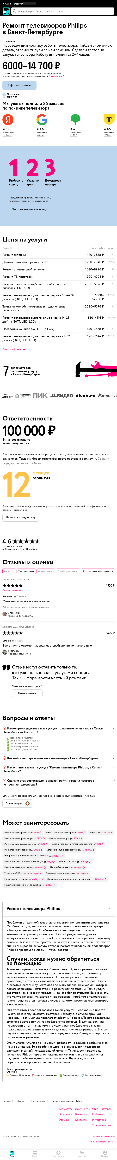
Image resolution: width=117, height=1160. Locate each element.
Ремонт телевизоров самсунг (18, 838)
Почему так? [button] (56, 76)
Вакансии (81, 1114)
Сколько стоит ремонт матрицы (20, 844)
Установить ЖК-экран (15, 873)
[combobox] (62, 11)
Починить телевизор (12, 590)
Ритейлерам (100, 1120)
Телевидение (38, 1101)
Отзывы (63, 1120)
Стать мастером (102, 1109)
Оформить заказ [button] (19, 85)
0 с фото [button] (9, 571)
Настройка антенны (60, 867)
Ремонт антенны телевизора (60, 873)
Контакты (81, 1120)
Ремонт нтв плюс (67, 861)
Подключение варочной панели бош (22, 885)
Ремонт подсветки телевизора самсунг (23, 861)
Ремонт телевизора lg (60, 838)
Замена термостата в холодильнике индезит (69, 879)
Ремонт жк (95, 832)
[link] (22, 832)
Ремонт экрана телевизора (17, 850)
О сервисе (65, 1114)
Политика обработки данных (101, 1142)
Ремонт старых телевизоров (60, 832)
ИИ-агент (98, 1114)
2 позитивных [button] (26, 571)
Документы (82, 1109)
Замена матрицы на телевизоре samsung (72, 844)
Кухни (20, 1101)
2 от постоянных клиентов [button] (98, 571)
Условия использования (104, 1136)
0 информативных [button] (68, 571)
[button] (58, 4)
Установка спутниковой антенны (63, 850)
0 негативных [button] (46, 571)
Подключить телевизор (16, 879)
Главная (6, 1101)
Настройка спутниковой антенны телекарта (26, 855)
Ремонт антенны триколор (17, 867)
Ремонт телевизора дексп (17, 832)
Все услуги (65, 1109)
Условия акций (101, 1125)
